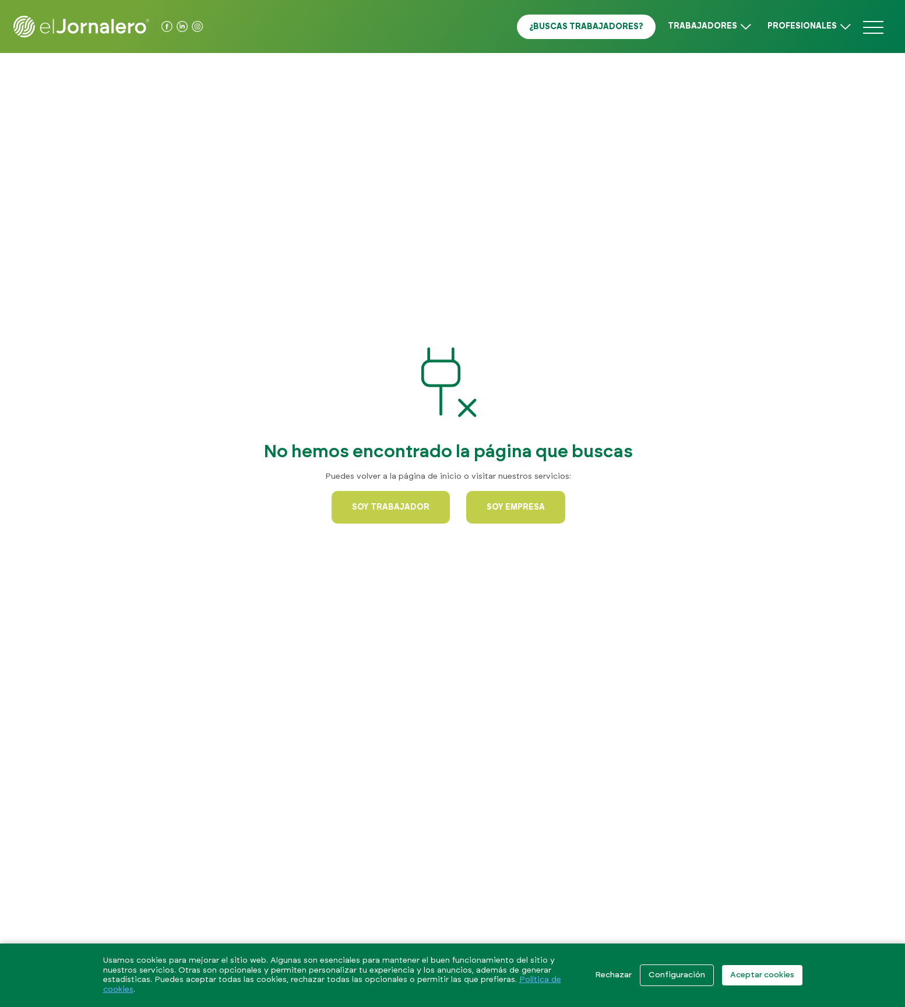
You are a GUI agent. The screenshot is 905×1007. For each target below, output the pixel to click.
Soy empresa (516, 507)
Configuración (677, 975)
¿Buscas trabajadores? (586, 27)
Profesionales (802, 26)
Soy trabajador (390, 507)
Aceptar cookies (762, 975)
